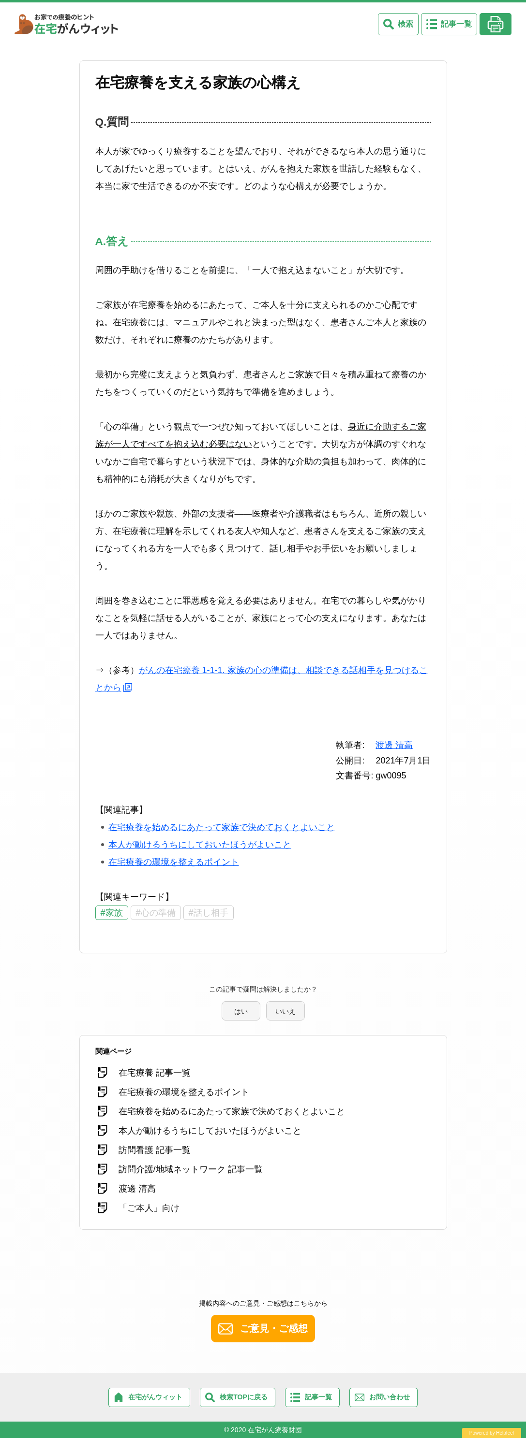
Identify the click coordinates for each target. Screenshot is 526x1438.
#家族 (112, 913)
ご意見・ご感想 (274, 1328)
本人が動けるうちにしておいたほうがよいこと (199, 844)
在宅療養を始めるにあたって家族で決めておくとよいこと (221, 827)
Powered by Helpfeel (491, 1433)
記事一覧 (456, 24)
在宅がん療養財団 (275, 1430)
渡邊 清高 (394, 745)
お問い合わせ (389, 1397)
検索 (405, 24)
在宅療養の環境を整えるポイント (173, 862)
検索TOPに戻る (244, 1397)
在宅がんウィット (155, 1397)
